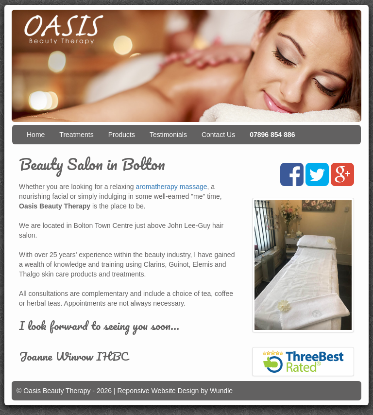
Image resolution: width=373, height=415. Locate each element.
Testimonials (168, 134)
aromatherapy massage (171, 186)
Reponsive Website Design (158, 391)
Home (36, 134)
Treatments (76, 134)
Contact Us (218, 134)
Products (121, 134)
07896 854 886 (272, 134)
